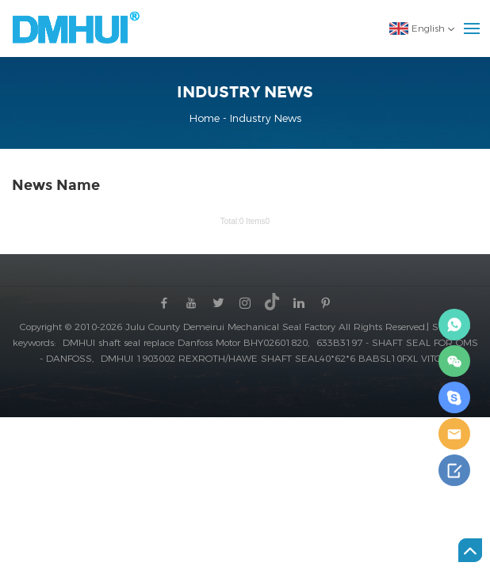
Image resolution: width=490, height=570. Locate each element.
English (417, 28)
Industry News (265, 118)
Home (206, 118)
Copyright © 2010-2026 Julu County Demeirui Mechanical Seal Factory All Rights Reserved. (223, 326)
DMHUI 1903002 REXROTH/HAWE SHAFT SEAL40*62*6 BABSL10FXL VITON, (275, 358)
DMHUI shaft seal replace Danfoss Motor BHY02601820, (187, 342)
